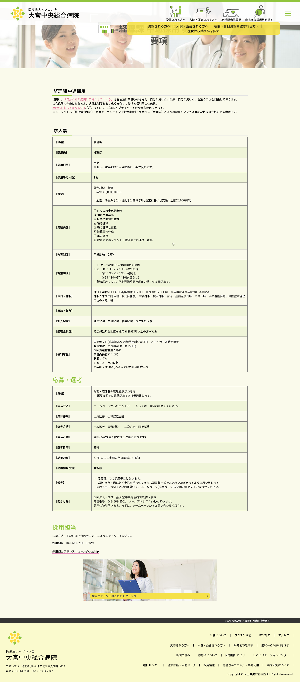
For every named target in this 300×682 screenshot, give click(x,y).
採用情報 (209, 665)
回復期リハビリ (235, 655)
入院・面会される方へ (192, 26)
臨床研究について (278, 665)
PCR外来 (264, 635)
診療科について (208, 655)
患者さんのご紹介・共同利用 (241, 665)
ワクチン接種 (242, 635)
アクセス (283, 635)
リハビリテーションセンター (271, 655)
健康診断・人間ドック (182, 665)
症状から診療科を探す (203, 30)
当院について (218, 635)
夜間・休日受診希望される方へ (236, 26)
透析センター (151, 665)
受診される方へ (159, 26)
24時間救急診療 (243, 645)
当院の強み (183, 655)
